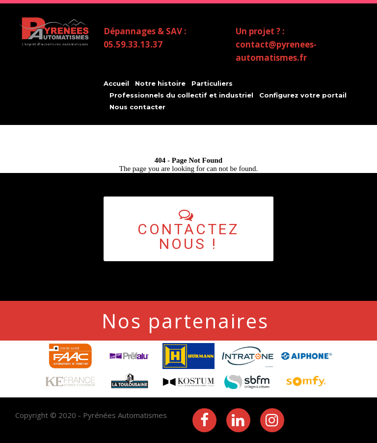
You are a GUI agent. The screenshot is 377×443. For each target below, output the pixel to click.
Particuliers (212, 83)
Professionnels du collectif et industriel (181, 95)
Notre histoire (160, 83)
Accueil (116, 83)
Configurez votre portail (303, 95)
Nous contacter (137, 107)
